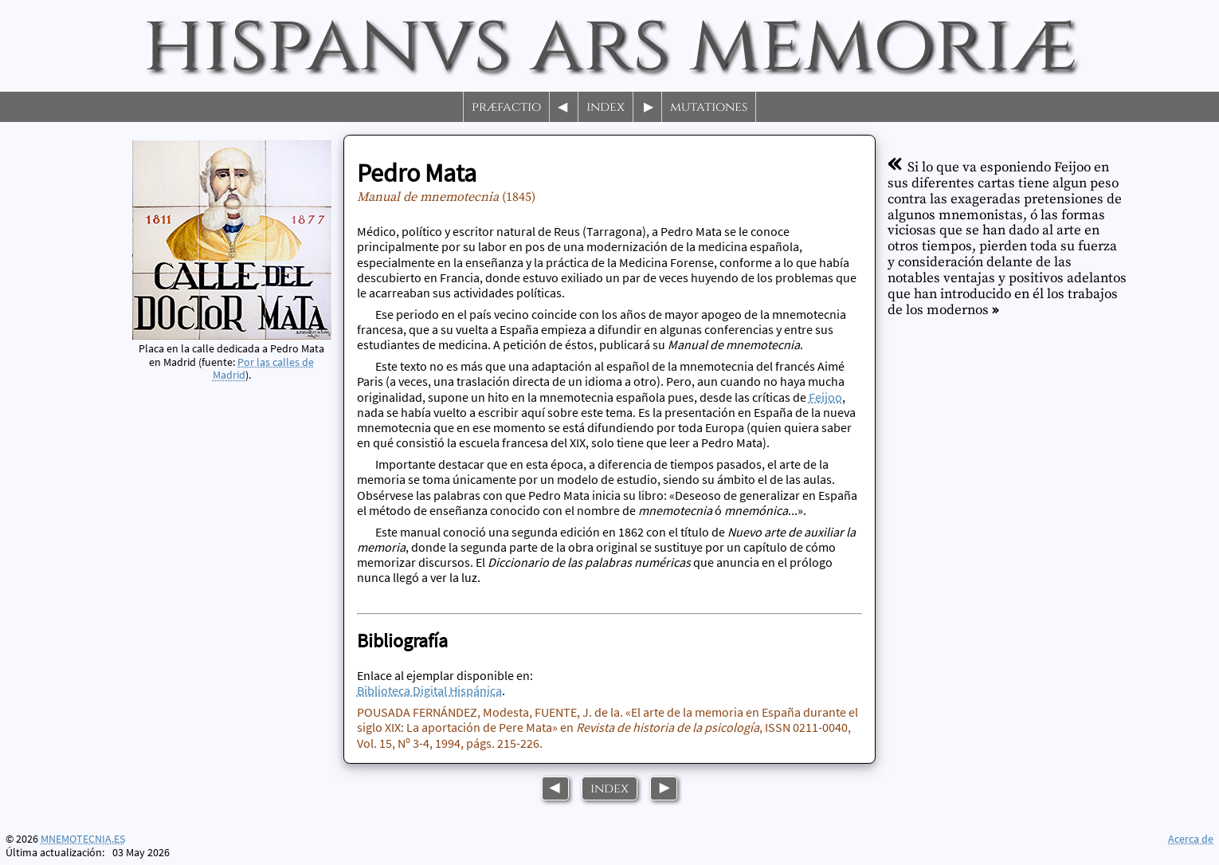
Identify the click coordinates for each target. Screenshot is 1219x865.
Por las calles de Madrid (264, 369)
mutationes (708, 107)
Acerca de (1190, 839)
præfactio (506, 107)
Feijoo (825, 397)
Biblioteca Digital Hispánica (429, 690)
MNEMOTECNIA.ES (83, 839)
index (605, 107)
